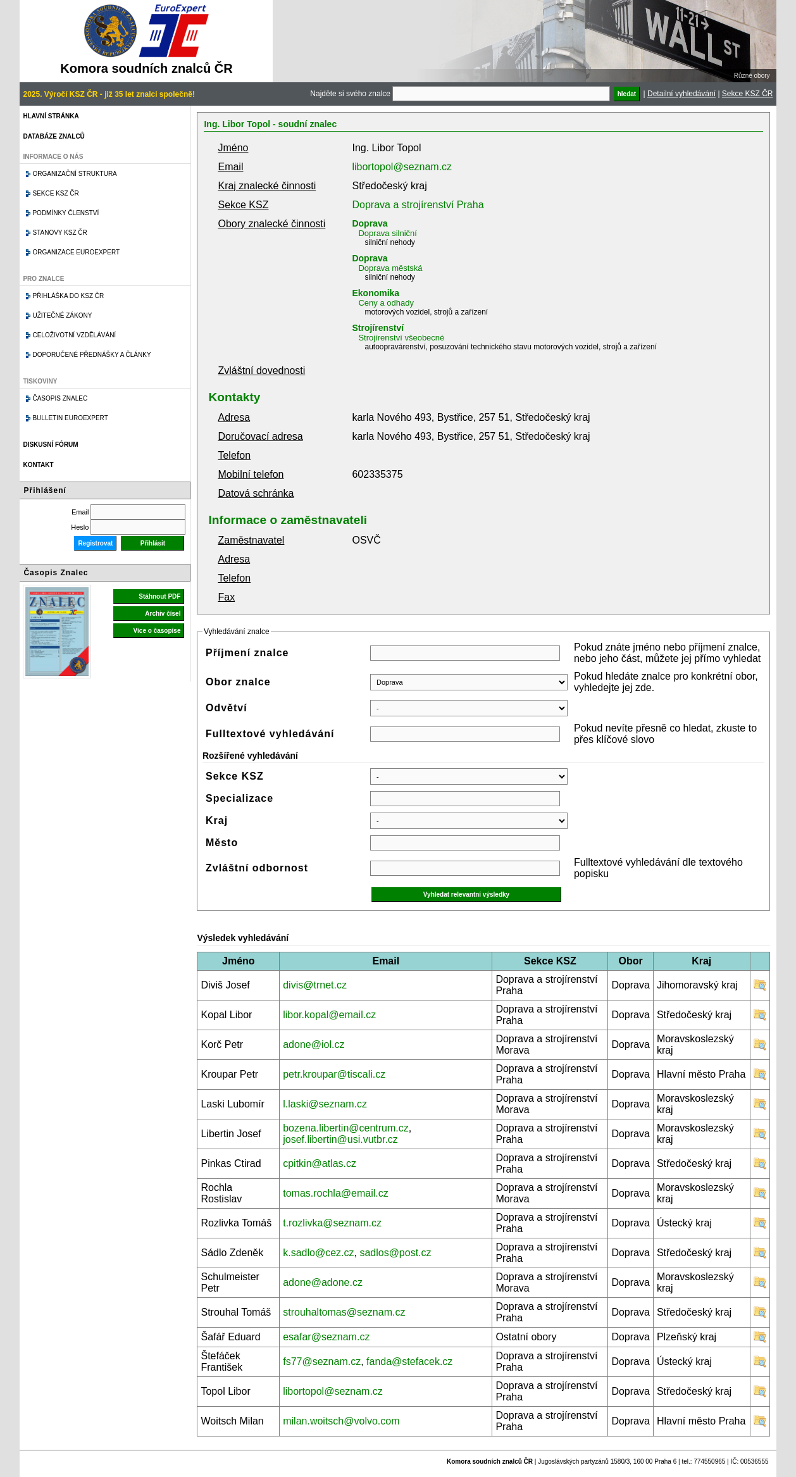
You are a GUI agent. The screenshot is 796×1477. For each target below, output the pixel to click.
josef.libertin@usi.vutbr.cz (340, 1139)
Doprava (369, 223)
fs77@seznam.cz (322, 1361)
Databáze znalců (53, 136)
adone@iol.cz (313, 1044)
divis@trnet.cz (315, 985)
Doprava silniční (387, 233)
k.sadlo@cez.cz (318, 1252)
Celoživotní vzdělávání (74, 335)
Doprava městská (390, 268)
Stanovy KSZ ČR (59, 232)
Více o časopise (156, 630)
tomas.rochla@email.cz (336, 1193)
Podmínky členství (65, 212)
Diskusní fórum (50, 444)
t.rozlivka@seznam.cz (332, 1223)
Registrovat (95, 543)
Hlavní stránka (50, 116)
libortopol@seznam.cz (402, 166)
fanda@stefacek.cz (409, 1361)
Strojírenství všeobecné (401, 337)
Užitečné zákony (62, 315)
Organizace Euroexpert (76, 252)
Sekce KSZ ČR (747, 93)
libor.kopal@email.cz (329, 1014)
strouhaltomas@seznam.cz (344, 1312)
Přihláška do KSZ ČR (68, 295)
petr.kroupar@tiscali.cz (334, 1074)
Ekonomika (375, 293)
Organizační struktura (74, 173)
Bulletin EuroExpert (70, 417)
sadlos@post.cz (395, 1252)
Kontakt (38, 464)
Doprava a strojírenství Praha (417, 204)
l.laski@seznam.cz (325, 1104)
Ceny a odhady (385, 303)
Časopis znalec (59, 398)
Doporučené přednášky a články (91, 354)
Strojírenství (378, 328)
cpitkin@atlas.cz (319, 1163)
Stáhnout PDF (159, 596)
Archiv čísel (162, 613)
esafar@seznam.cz (326, 1336)
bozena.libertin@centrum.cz (346, 1128)
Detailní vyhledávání (681, 93)
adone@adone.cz (323, 1282)
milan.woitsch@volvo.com (341, 1421)
